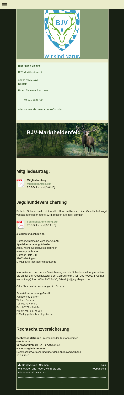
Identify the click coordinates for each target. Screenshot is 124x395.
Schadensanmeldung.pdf (42, 221)
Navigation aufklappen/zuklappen (62, 4)
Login (103, 365)
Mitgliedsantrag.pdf (39, 183)
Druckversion (28, 365)
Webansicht (99, 368)
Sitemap (43, 365)
